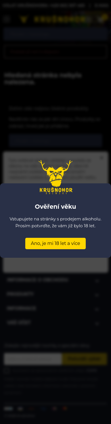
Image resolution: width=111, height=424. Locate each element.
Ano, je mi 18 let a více (55, 243)
